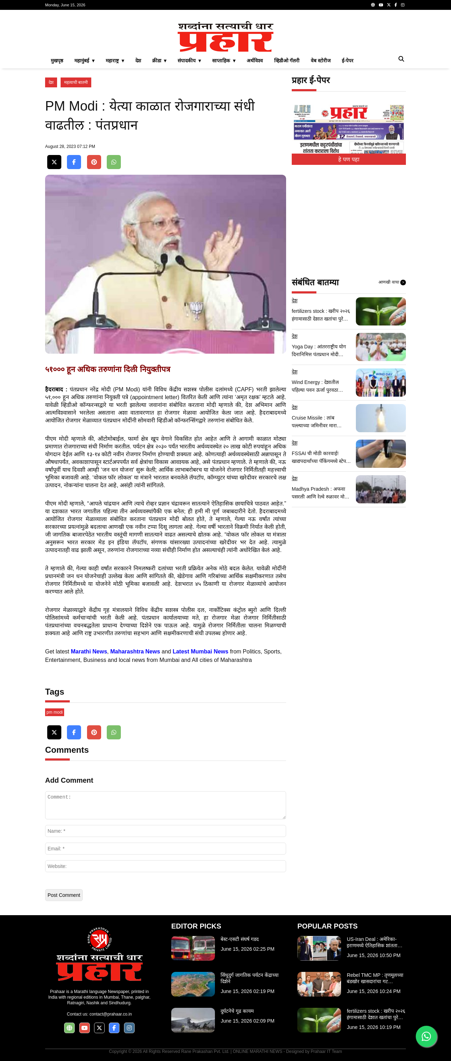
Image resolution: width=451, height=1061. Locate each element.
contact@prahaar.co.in (110, 1014)
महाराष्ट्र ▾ (115, 60)
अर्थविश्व (255, 60)
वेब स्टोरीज (320, 60)
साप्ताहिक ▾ (223, 60)
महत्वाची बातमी (76, 82)
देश (138, 60)
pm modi (55, 712)
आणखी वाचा (392, 282)
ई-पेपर (348, 60)
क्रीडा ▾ (159, 60)
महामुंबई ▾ (84, 60)
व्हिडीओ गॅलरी (286, 60)
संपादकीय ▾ (189, 60)
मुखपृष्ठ (57, 60)
